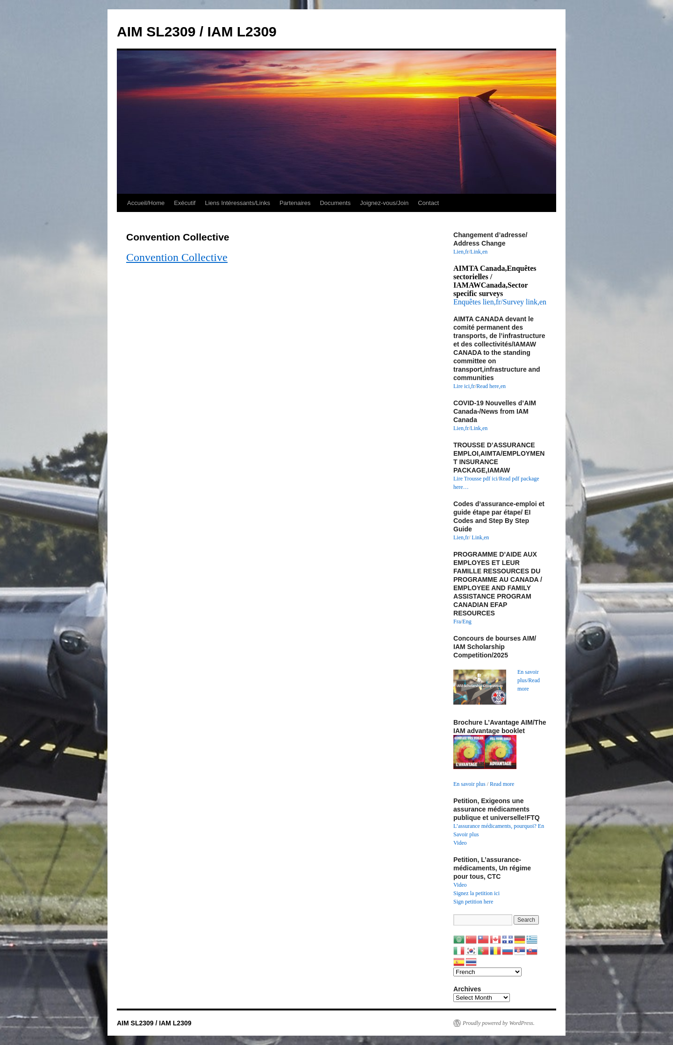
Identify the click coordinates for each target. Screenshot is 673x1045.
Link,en (478, 251)
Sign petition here (473, 901)
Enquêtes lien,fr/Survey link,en (499, 302)
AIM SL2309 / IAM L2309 (197, 31)
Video (460, 843)
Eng (466, 621)
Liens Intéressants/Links (237, 202)
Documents (335, 202)
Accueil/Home (146, 202)
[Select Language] (487, 971)
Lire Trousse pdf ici (475, 478)
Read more (502, 784)
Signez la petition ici (476, 893)
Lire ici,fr (464, 386)
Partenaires (294, 202)
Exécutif (184, 202)
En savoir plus (469, 784)
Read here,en (491, 386)
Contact (428, 202)
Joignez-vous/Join (384, 202)
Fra (457, 621)
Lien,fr (461, 251)
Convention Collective (177, 257)
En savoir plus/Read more (528, 680)
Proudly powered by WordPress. (499, 1023)
